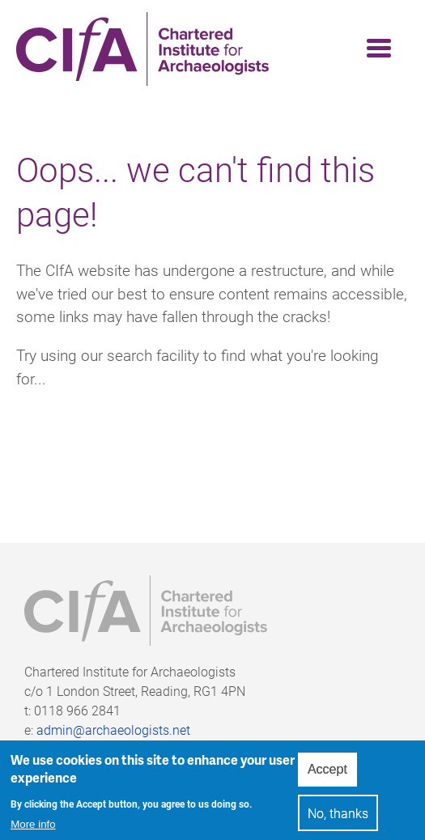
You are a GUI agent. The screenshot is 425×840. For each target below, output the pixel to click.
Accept (327, 774)
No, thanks (338, 817)
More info (33, 829)
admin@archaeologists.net (113, 729)
